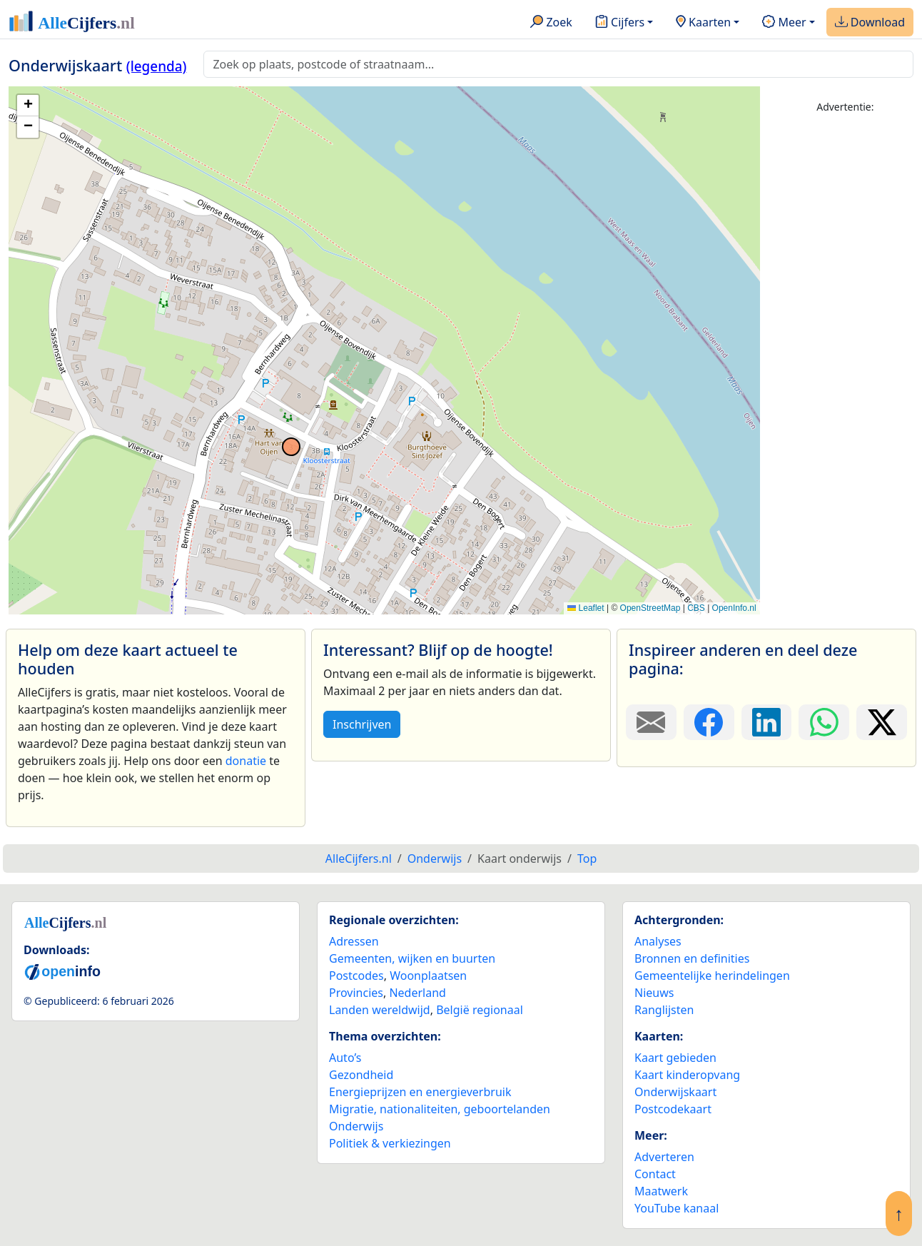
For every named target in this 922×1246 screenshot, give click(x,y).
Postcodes (356, 975)
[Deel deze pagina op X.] (881, 722)
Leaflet (585, 608)
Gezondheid (361, 1075)
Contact (655, 1174)
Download (870, 22)
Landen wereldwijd (379, 1010)
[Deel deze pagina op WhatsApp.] (824, 722)
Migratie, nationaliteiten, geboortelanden (439, 1109)
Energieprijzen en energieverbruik (420, 1092)
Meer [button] (784, 22)
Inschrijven (362, 724)
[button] (28, 105)
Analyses (658, 941)
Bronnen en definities (691, 958)
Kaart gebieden (675, 1057)
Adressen (354, 941)
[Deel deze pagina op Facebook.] (709, 722)
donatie (246, 761)
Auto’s (345, 1057)
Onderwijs (356, 1126)
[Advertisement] (845, 340)
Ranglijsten (664, 1010)
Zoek (551, 22)
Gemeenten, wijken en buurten (412, 958)
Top (587, 858)
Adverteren (664, 1157)
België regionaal (479, 1010)
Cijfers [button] (619, 22)
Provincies (356, 993)
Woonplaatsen (428, 975)
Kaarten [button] (703, 22)
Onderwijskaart (675, 1092)
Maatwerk (661, 1191)
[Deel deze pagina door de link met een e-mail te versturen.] (651, 722)
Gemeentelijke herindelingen (712, 975)
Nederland (417, 993)
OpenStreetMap (650, 608)
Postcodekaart (672, 1109)
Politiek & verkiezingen (390, 1143)
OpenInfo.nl (734, 608)
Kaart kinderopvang (687, 1075)
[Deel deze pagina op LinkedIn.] (766, 722)
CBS (696, 608)
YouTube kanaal (676, 1208)
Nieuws (654, 993)
